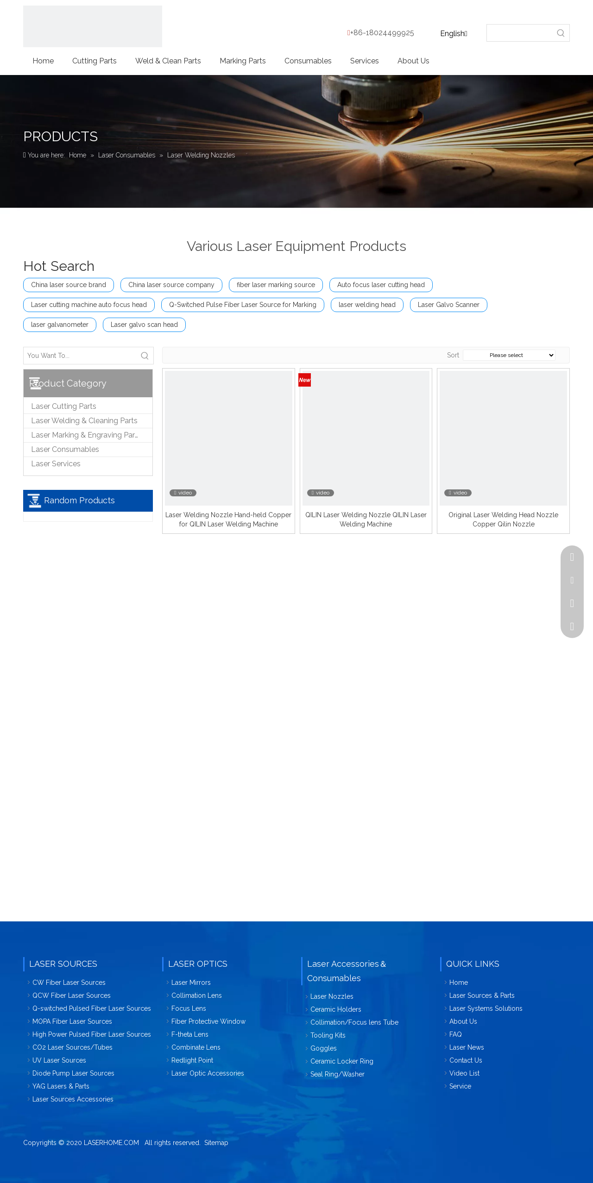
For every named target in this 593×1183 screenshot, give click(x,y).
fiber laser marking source (276, 284)
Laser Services (56, 463)
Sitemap (216, 1142)
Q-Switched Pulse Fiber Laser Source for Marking (242, 304)
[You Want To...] (80, 355)
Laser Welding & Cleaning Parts (84, 420)
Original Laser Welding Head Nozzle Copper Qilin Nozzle (503, 519)
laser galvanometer (59, 324)
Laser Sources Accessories (73, 1099)
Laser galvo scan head (144, 324)
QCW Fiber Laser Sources (71, 995)
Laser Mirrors (191, 982)
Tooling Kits (328, 1035)
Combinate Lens (196, 1047)
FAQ (455, 1034)
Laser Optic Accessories (207, 1073)
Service (460, 1086)
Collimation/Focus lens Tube (354, 1022)
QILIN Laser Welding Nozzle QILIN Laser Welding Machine (366, 519)
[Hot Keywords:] (561, 33)
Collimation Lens (196, 995)
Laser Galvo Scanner (448, 304)
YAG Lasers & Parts (60, 1086)
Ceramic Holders (335, 1009)
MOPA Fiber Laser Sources (72, 1021)
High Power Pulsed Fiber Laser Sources (91, 1034)
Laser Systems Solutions (486, 1008)
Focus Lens (188, 1008)
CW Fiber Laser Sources (69, 982)
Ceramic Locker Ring (341, 1061)
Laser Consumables (65, 449)
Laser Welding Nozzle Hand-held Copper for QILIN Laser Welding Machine (228, 519)
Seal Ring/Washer (337, 1074)
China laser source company (171, 284)
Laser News (466, 1047)
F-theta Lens (189, 1034)
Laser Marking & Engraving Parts (86, 435)
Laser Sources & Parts (482, 995)
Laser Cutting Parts (63, 406)
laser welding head (367, 304)
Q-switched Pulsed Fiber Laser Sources (91, 1008)
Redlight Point (192, 1060)
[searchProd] (520, 33)
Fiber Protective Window (208, 1021)
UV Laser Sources (59, 1060)
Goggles (323, 1048)
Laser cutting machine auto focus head (89, 304)
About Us (463, 1021)
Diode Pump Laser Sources (73, 1073)
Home (458, 982)
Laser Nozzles (331, 996)
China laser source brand (68, 284)
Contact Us (465, 1060)
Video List (464, 1073)
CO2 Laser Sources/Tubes (72, 1047)
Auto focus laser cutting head (381, 284)
